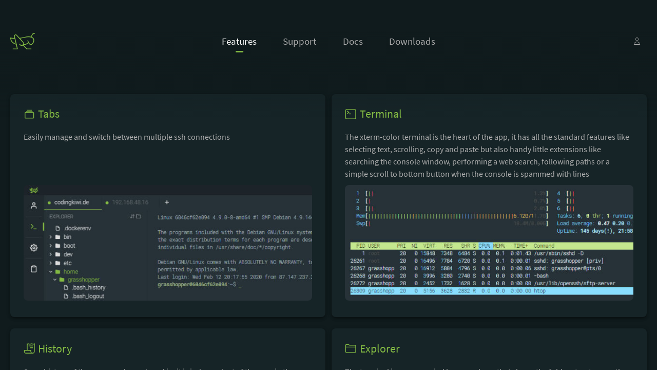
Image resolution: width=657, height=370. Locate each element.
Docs (353, 41)
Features (239, 41)
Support (299, 41)
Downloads (412, 41)
